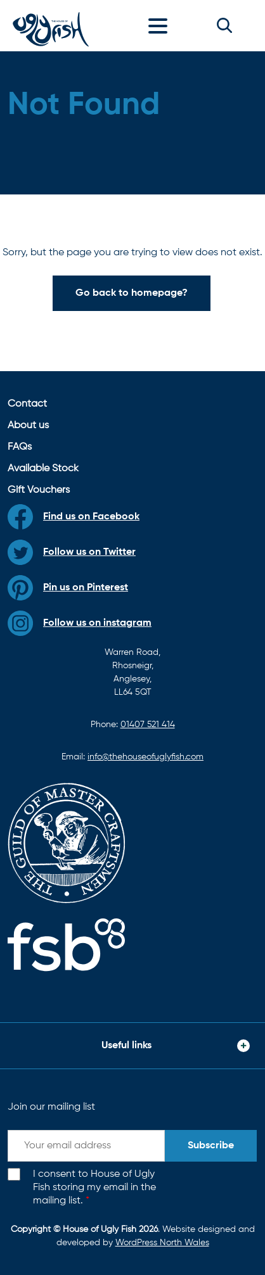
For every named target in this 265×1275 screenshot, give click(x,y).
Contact (27, 404)
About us (28, 426)
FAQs (20, 447)
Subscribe (211, 1146)
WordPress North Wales (162, 1242)
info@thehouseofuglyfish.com (145, 756)
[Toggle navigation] (161, 25)
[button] (224, 25)
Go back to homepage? (131, 293)
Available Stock (43, 469)
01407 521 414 (147, 724)
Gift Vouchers (39, 490)
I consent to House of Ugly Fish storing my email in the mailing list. (94, 1187)
